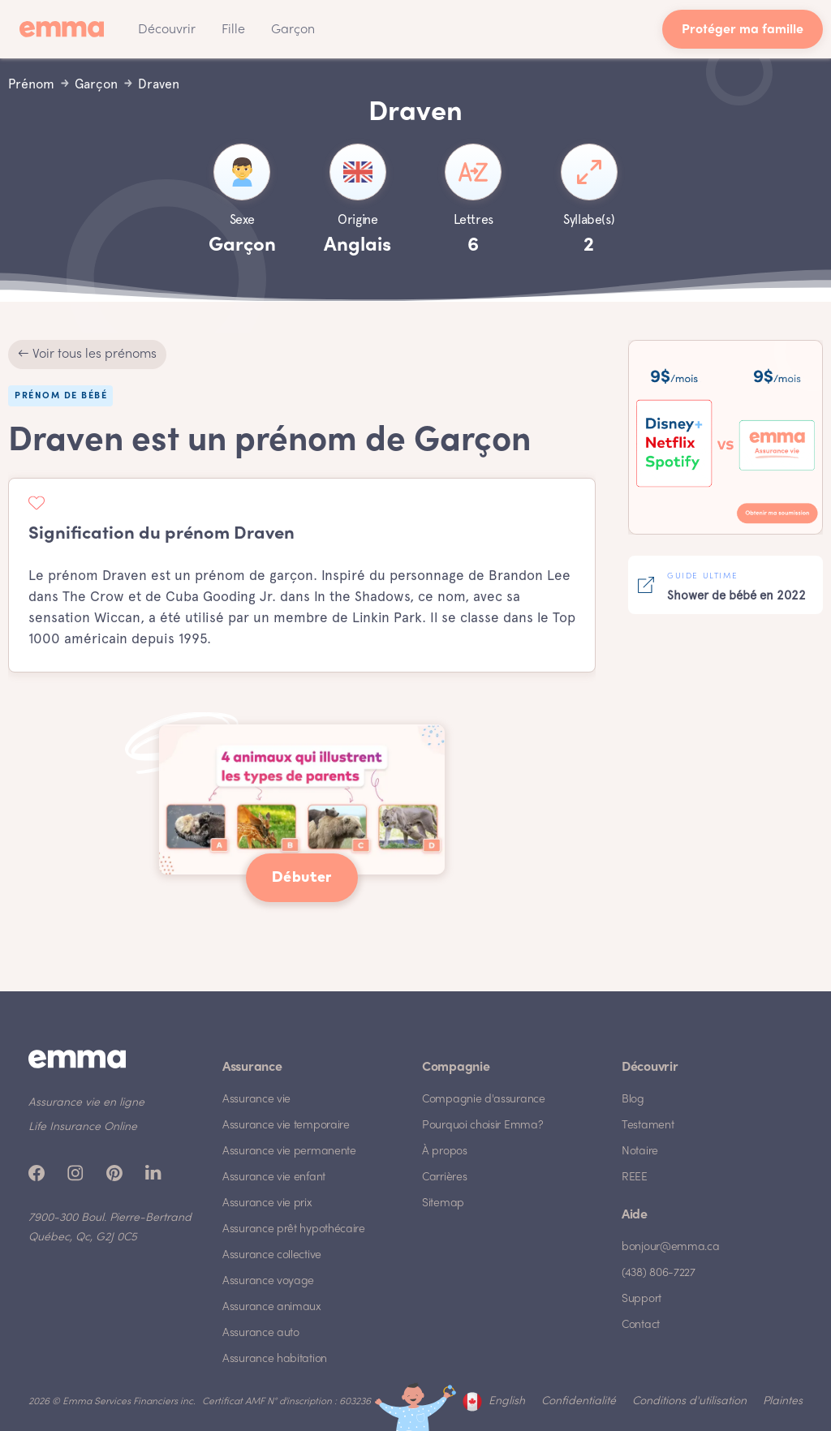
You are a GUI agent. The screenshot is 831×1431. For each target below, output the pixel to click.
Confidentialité (578, 1401)
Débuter (302, 877)
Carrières (444, 1177)
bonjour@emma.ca (671, 1247)
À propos (444, 1151)
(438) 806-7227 (658, 1273)
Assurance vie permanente (289, 1151)
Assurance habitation (274, 1359)
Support (641, 1299)
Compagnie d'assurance (483, 1099)
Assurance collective (271, 1255)
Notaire (640, 1151)
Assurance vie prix (267, 1203)
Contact (641, 1325)
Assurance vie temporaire (286, 1125)
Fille (233, 30)
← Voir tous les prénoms (87, 354)
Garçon (293, 30)
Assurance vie (256, 1099)
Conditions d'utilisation (689, 1401)
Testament (648, 1125)
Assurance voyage (268, 1281)
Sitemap (443, 1203)
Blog (633, 1099)
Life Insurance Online (82, 1127)
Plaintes (783, 1401)
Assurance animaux (271, 1307)
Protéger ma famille (742, 30)
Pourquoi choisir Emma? (482, 1125)
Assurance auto (260, 1333)
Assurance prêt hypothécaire (293, 1229)
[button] (167, 29)
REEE (635, 1177)
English (507, 1401)
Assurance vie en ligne (86, 1103)
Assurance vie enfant (273, 1177)
